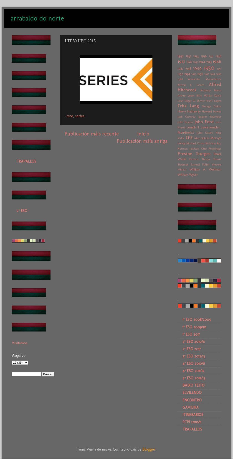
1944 (202, 62)
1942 (189, 62)
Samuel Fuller (200, 164)
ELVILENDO (192, 392)
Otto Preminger (211, 148)
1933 (196, 56)
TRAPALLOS (26, 161)
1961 (212, 74)
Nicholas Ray (213, 143)
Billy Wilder (204, 95)
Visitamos (20, 343)
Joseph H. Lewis (197, 127)
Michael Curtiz (195, 143)
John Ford (204, 121)
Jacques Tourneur (209, 116)
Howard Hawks (211, 111)
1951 (219, 68)
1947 (180, 68)
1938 (218, 56)
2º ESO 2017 (191, 349)
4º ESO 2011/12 (193, 371)
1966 (218, 74)
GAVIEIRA (190, 407)
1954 (187, 74)
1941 (181, 61)
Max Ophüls (201, 138)
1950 (209, 67)
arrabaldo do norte (37, 18)
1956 (200, 74)
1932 (188, 56)
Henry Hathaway (189, 111)
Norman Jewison (188, 148)
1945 (209, 62)
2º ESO (22, 211)
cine (70, 116)
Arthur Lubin (186, 95)
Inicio (143, 134)
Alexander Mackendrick (204, 79)
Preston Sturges (194, 153)
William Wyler (188, 175)
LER (189, 137)
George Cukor (211, 106)
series (79, 116)
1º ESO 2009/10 (194, 327)
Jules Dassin (205, 132)
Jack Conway (186, 116)
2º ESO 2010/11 (193, 341)
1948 (188, 68)
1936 (204, 56)
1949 (197, 68)
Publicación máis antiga (142, 141)
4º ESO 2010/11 (193, 363)
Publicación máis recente (92, 134)
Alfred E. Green (191, 85)
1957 (206, 74)
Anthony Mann (210, 90)
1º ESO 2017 (191, 334)
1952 (180, 74)
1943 (195, 62)
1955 (193, 74)
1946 (217, 61)
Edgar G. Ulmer (195, 100)
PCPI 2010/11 (191, 422)
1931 (180, 56)
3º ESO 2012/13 (193, 356)
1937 (211, 56)
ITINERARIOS (192, 415)
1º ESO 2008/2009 (196, 319)
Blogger (148, 449)
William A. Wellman (205, 169)
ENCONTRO (192, 400)
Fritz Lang (188, 105)
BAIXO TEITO (193, 385)
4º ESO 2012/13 (193, 378)
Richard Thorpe (199, 159)
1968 (180, 79)
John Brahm (185, 122)
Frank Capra (213, 100)
